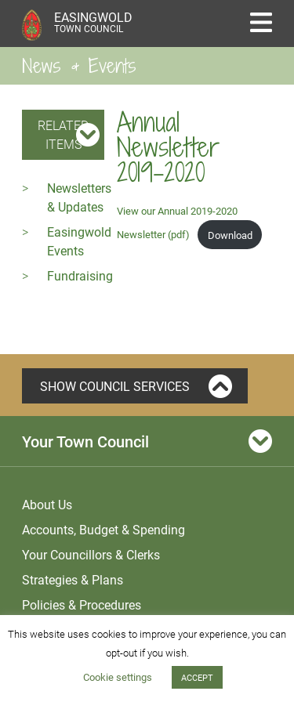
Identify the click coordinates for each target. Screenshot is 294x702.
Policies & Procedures (81, 604)
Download (230, 234)
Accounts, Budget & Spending (103, 529)
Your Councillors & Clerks (91, 554)
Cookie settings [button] (117, 677)
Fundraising (80, 275)
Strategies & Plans (72, 579)
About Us (47, 504)
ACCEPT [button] (197, 677)
